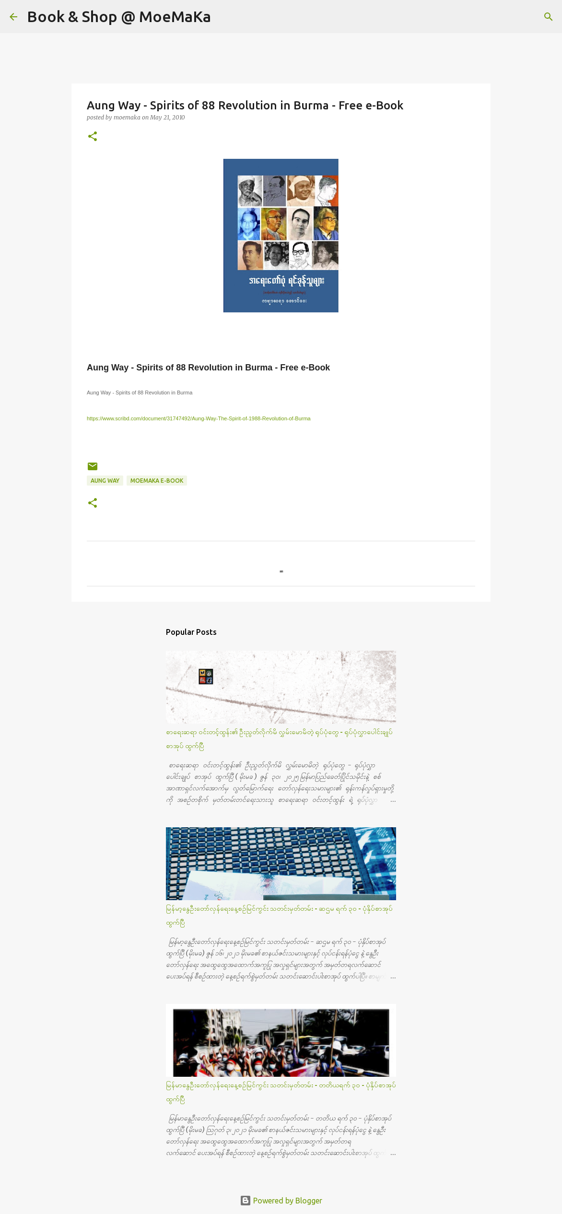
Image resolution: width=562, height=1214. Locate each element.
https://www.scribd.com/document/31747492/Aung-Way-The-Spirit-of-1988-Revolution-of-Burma (199, 418)
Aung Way (105, 480)
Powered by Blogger (281, 1200)
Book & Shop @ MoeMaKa (119, 16)
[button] (92, 137)
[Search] (224, 16)
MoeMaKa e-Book (156, 480)
